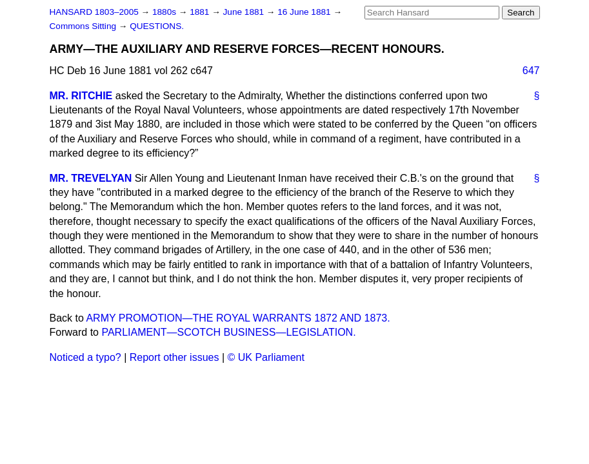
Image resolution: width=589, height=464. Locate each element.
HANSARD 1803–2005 (94, 12)
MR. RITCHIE (81, 95)
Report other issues (174, 357)
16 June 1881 (305, 12)
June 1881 (244, 12)
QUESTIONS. (157, 26)
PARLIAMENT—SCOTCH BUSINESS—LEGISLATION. (228, 332)
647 (531, 70)
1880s (165, 12)
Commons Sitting (84, 26)
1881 (201, 12)
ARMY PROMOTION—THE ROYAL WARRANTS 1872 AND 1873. (238, 318)
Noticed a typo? (85, 357)
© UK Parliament (266, 357)
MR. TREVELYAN (91, 178)
